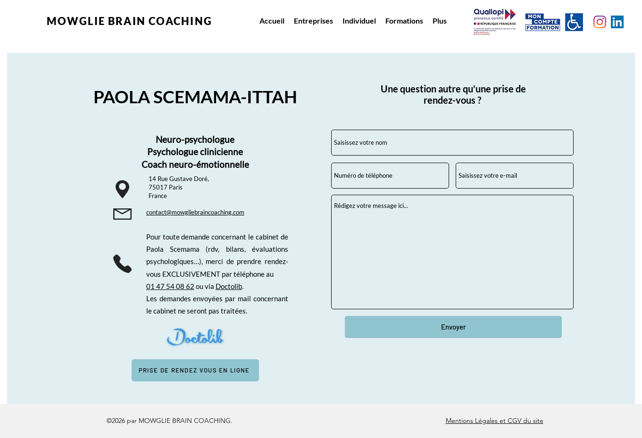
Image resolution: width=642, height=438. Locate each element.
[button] (313, 21)
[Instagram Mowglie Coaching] (599, 22)
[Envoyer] (453, 327)
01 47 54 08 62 (170, 286)
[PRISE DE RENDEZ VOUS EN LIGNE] (195, 370)
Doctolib (229, 286)
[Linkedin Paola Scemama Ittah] (617, 22)
